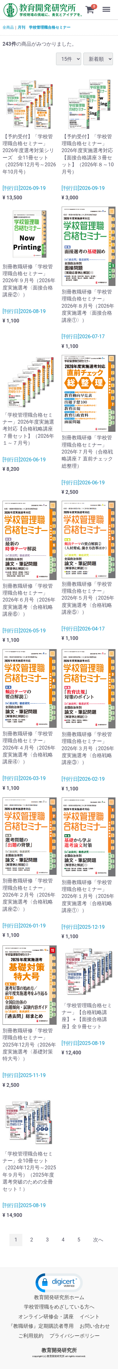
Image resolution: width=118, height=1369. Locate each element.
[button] (59, 1283)
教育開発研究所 (59, 1350)
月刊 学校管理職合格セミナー (44, 27)
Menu (107, 6)
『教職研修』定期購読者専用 (41, 1326)
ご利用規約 (30, 1336)
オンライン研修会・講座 (46, 1317)
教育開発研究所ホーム (59, 1297)
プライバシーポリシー (74, 1336)
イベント (90, 1317)
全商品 (8, 27)
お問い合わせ (95, 1326)
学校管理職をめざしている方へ (59, 1307)
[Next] (98, 1240)
